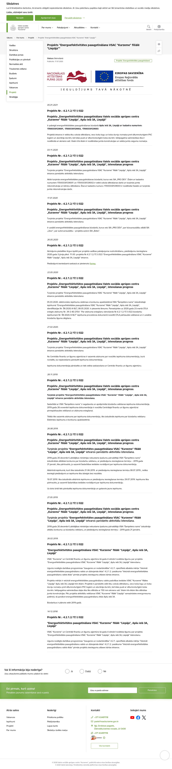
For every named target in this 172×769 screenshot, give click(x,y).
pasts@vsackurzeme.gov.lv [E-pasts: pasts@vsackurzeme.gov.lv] (106, 721)
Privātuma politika (55, 717)
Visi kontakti (104, 746)
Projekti (12, 92)
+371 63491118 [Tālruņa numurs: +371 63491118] (101, 717)
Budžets (13, 73)
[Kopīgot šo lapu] (159, 51)
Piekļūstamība (53, 721)
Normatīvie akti (16, 64)
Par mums (11, 730)
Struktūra (13, 50)
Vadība (12, 45)
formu (93, 263)
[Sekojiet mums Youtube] (132, 717)
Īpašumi (12, 78)
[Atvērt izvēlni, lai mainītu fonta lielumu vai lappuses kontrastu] (159, 28)
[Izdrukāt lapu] (159, 44)
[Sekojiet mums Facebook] (138, 718)
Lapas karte (52, 726)
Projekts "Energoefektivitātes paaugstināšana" (133, 61)
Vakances (13, 87)
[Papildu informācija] (104, 738)
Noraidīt (19, 18)
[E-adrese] (96, 737)
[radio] (69, 671)
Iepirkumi (13, 83)
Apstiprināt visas (48, 18)
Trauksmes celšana (17, 69)
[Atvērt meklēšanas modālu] (149, 28)
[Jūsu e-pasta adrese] (112, 690)
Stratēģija (13, 97)
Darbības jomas (16, 55)
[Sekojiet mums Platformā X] (144, 718)
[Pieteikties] (152, 690)
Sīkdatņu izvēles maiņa (57, 730)
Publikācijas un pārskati (19, 59)
